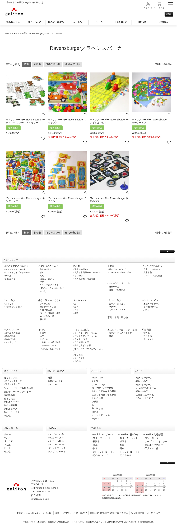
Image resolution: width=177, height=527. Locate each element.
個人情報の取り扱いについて (145, 513)
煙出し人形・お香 (82, 345)
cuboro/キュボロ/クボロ (120, 272)
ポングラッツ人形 (48, 307)
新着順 (37, 64)
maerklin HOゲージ (102, 434)
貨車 (95, 448)
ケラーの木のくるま (49, 285)
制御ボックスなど (154, 445)
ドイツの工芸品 (81, 329)
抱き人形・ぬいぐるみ (49, 300)
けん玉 (7, 444)
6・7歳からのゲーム (146, 388)
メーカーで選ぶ (20, 33)
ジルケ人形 (45, 303)
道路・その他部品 (117, 290)
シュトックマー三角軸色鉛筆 (18, 388)
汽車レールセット (151, 269)
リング (7, 437)
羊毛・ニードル (12, 412)
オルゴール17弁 (56, 434)
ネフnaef (78, 276)
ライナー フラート (82, 339)
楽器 (50, 377)
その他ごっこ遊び (13, 307)
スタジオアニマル (101, 415)
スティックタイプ (13, 381)
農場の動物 (10, 336)
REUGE (142, 22)
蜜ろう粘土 (9, 398)
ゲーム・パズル (150, 300)
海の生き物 (97, 408)
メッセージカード (48, 345)
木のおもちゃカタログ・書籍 (122, 329)
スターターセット (102, 438)
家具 (76, 307)
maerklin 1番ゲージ (128, 434)
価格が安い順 (72, 64)
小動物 (95, 401)
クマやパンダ (98, 384)
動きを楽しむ (46, 269)
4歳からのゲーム (144, 381)
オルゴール (53, 384)
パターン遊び (114, 300)
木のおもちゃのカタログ (120, 333)
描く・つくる (34, 22)
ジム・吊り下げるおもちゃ (17, 272)
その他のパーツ (101, 455)
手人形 (43, 319)
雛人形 (146, 333)
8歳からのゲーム (144, 391)
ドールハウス (79, 300)
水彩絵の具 (9, 395)
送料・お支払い (63, 513)
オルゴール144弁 (56, 444)
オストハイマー (12, 329)
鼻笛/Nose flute (55, 381)
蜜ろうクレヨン (12, 377)
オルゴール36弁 (56, 437)
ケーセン (77, 22)
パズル (146, 310)
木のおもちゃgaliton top (28, 513)
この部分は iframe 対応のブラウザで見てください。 (135, 489)
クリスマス (79, 358)
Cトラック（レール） (104, 452)
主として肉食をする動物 (104, 394)
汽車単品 (147, 272)
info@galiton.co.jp (40, 499)
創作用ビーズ (10, 408)
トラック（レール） (130, 452)
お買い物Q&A (80, 513)
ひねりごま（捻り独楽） (51, 342)
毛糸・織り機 (10, 405)
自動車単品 (114, 286)
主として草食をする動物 (104, 391)
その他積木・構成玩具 (84, 279)
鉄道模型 (164, 22)
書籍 (111, 336)
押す (42, 282)
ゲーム (99, 22)
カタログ (96, 418)
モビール (44, 339)
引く (42, 272)
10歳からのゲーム (145, 394)
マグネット (114, 307)
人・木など (10, 342)
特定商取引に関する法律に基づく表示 (109, 513)
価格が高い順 (53, 64)
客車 (95, 445)
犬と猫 (95, 381)
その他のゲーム (150, 307)
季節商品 (146, 329)
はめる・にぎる (47, 279)
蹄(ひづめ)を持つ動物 (102, 388)
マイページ (148, 8)
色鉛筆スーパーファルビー (17, 391)
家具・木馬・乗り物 (118, 317)
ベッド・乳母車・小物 (50, 313)
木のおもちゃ (13, 22)
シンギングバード (57, 451)
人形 (76, 310)
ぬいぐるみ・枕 (47, 316)
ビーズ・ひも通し (117, 303)
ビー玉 (7, 448)
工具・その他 (151, 448)
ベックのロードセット (119, 283)
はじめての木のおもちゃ (16, 266)
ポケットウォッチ (57, 448)
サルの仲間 (97, 398)
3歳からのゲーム (144, 377)
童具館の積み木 (81, 269)
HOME (8, 33)
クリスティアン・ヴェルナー (87, 333)
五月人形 (147, 336)
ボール (8, 276)
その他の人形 (46, 310)
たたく (43, 276)
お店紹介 (47, 513)
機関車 (96, 441)
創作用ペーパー (12, 402)
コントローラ (151, 438)
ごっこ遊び (9, 300)
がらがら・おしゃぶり (15, 269)
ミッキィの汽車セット (153, 266)
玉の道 (111, 266)
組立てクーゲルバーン (119, 269)
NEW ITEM (97, 377)
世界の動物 (10, 339)
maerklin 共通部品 (153, 434)
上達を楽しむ (121, 22)
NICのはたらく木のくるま (52, 288)
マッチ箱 (78, 355)
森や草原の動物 (12, 333)
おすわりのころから (48, 266)
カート (159, 8)
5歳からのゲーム (144, 384)
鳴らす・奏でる (56, 22)
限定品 (95, 412)
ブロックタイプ (12, 384)
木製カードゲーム (151, 303)
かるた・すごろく (144, 398)
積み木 (76, 266)
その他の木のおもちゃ (50, 349)
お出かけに (10, 279)
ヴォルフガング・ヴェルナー (87, 336)
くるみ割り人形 (81, 342)
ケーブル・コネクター (156, 441)
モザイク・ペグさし (118, 310)
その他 (43, 291)
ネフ (42, 336)
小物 (76, 313)
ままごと (9, 303)
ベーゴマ (8, 441)
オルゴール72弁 (56, 441)
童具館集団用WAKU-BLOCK (87, 272)
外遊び (43, 333)
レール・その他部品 (152, 276)
